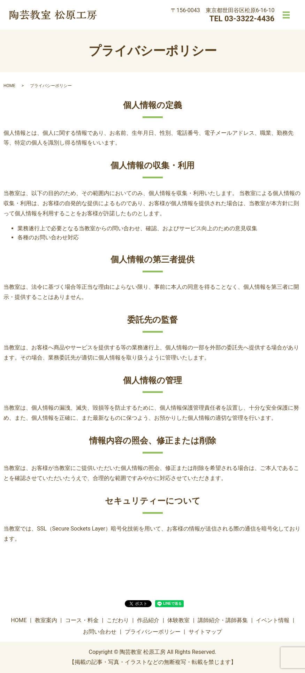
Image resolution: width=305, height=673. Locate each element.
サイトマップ (205, 631)
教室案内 (46, 620)
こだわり (118, 620)
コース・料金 (82, 620)
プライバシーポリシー (153, 631)
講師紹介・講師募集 (223, 620)
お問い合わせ (99, 631)
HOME (9, 85)
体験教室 (178, 620)
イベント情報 (272, 620)
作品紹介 (148, 620)
